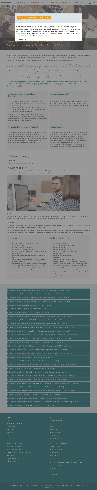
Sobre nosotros (21, 39)
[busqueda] (87, 3)
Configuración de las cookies (26, 20)
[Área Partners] (90, 3)
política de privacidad (39, 35)
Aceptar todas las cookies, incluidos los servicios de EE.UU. (34, 17)
